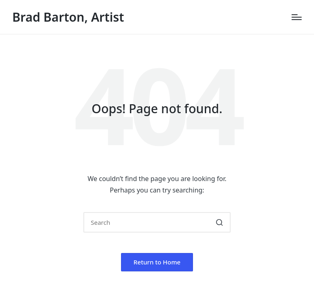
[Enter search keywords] (157, 222)
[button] (219, 222)
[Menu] (297, 17)
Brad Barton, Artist (68, 17)
